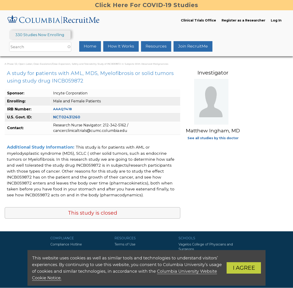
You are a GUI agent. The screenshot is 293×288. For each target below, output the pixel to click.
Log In (276, 20)
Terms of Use (125, 244)
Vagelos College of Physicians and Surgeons (206, 246)
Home (90, 46)
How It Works (121, 46)
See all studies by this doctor (213, 138)
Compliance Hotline (66, 244)
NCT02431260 (66, 117)
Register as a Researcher (243, 20)
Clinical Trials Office (198, 20)
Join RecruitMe (193, 46)
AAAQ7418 (62, 109)
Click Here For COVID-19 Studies (146, 5)
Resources (156, 46)
